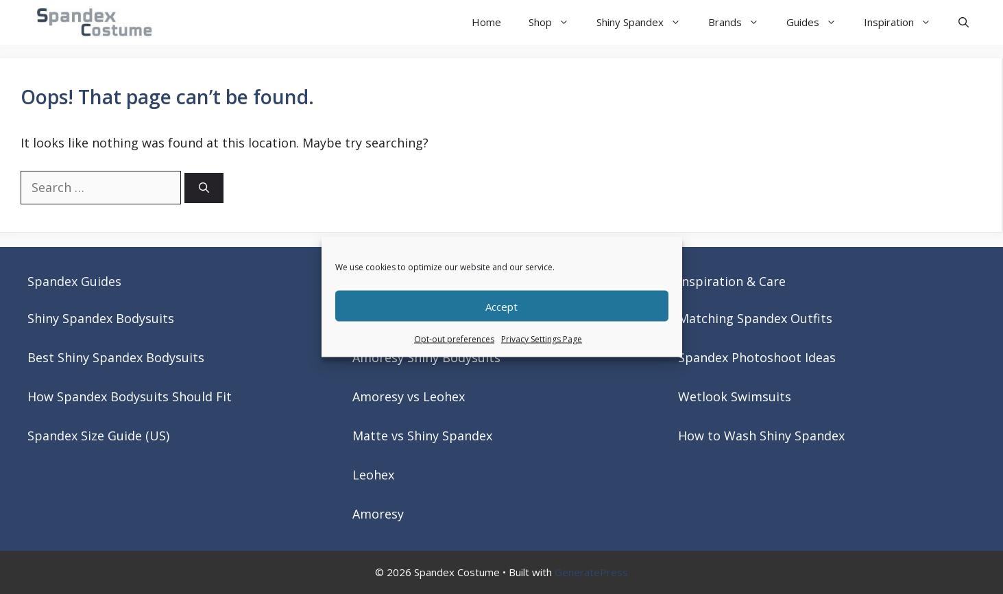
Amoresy (378, 514)
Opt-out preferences (454, 339)
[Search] (203, 188)
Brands (740, 22)
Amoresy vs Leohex (408, 396)
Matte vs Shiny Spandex (422, 435)
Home (486, 22)
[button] (963, 22)
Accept (501, 306)
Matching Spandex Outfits (755, 318)
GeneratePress (591, 572)
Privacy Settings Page (541, 339)
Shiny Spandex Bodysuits (100, 318)
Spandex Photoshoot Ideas (757, 357)
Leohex (373, 474)
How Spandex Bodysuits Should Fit (129, 396)
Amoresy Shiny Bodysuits (426, 357)
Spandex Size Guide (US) (98, 435)
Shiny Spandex (645, 22)
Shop (556, 22)
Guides (818, 22)
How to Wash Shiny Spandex (761, 435)
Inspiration (904, 22)
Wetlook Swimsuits (734, 396)
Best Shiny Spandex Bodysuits (115, 357)
